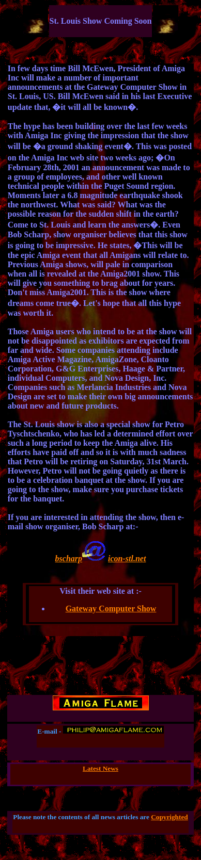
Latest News (100, 768)
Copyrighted (169, 817)
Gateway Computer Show (111, 608)
